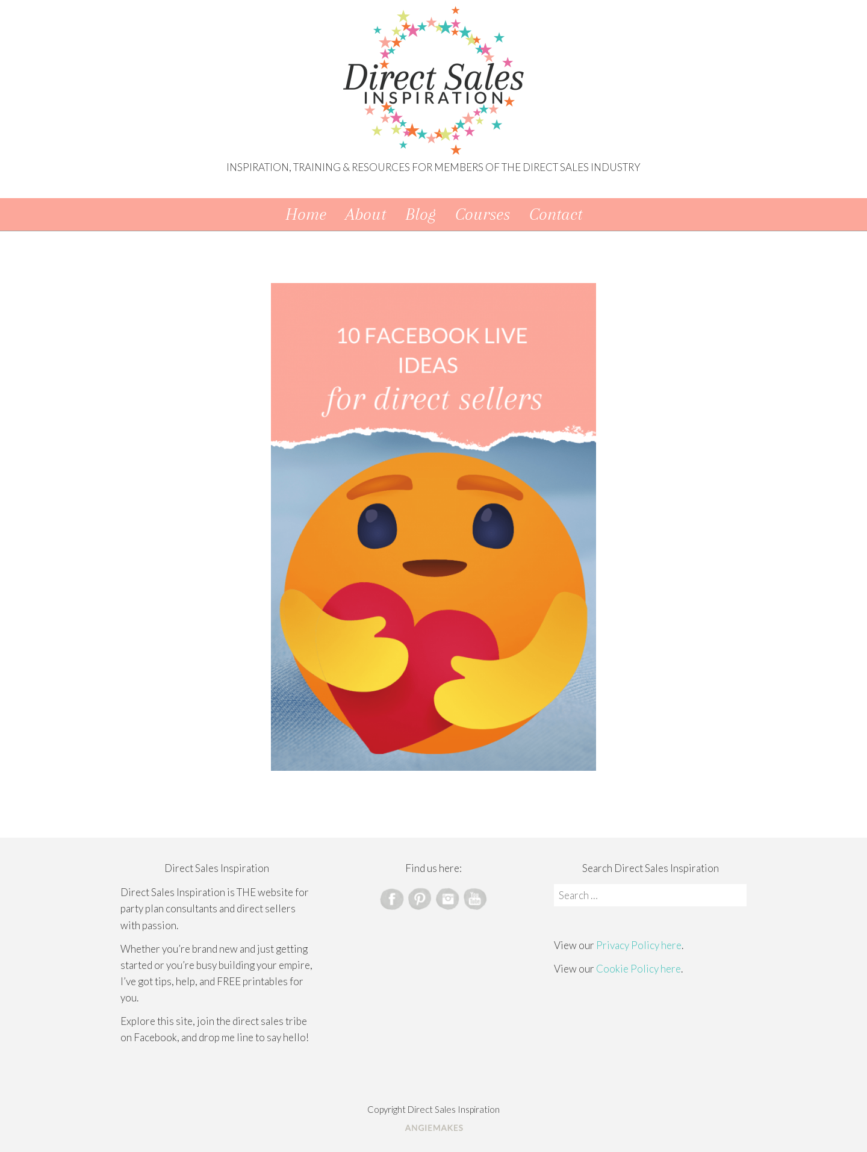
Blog (420, 214)
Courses (482, 214)
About (366, 214)
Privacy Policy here (639, 945)
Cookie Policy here (638, 968)
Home (305, 214)
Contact (555, 214)
